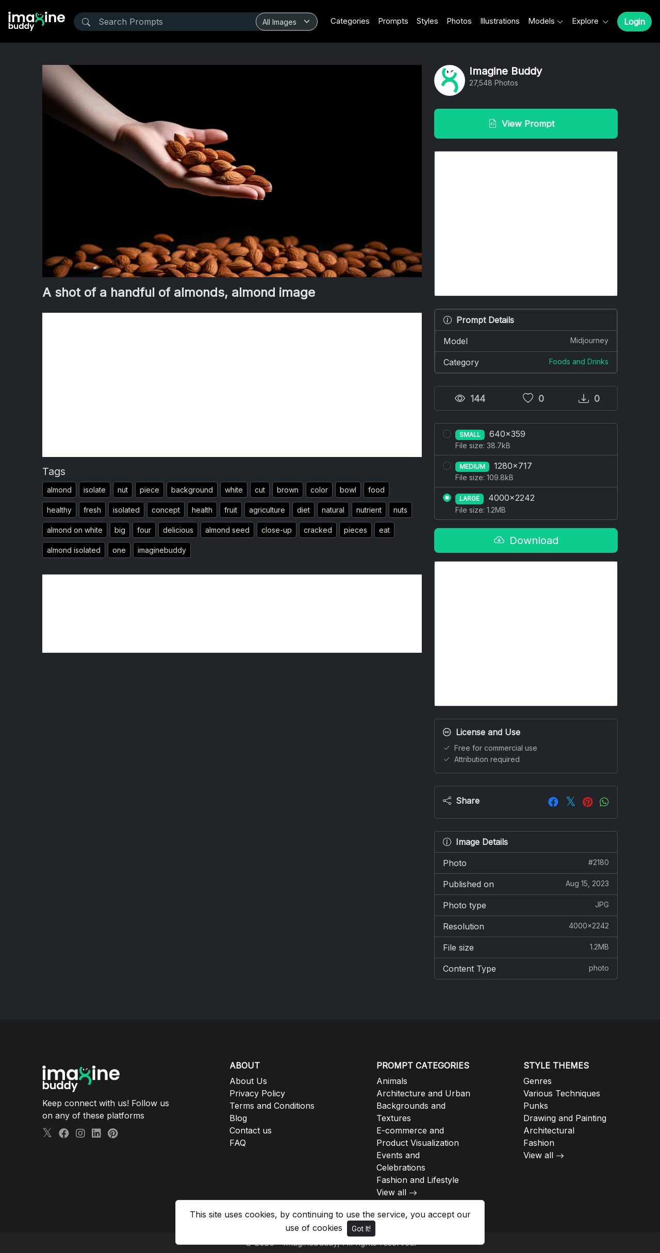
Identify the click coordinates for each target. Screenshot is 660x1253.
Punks (535, 1105)
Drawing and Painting (564, 1118)
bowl (348, 489)
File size (526, 947)
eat (384, 530)
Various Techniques (561, 1093)
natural (333, 509)
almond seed (227, 530)
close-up (276, 530)
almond (59, 489)
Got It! (361, 1228)
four (144, 530)
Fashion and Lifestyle (417, 1180)
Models (541, 21)
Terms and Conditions (272, 1105)
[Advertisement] (232, 385)
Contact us (250, 1130)
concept (166, 509)
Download (526, 540)
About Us (248, 1081)
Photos (459, 21)
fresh (92, 509)
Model (525, 340)
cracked (318, 530)
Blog (238, 1118)
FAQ (237, 1143)
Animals (391, 1081)
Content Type (526, 968)
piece (149, 489)
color (319, 489)
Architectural (548, 1130)
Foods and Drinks (578, 361)
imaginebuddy (162, 550)
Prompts (393, 21)
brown (288, 489)
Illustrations (500, 21)
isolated (126, 509)
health (202, 509)
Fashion (538, 1143)
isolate (95, 489)
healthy (59, 509)
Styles (427, 21)
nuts (400, 509)
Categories (350, 21)
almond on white (75, 530)
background (192, 489)
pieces (355, 530)
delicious (178, 530)
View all (391, 1192)
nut (123, 489)
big (119, 530)
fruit (230, 509)
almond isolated (74, 550)
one (119, 550)
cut (260, 489)
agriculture (267, 509)
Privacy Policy (257, 1093)
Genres (537, 1081)
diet (303, 509)
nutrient (369, 509)
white (234, 489)
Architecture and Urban (423, 1093)
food (376, 489)
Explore (586, 21)
